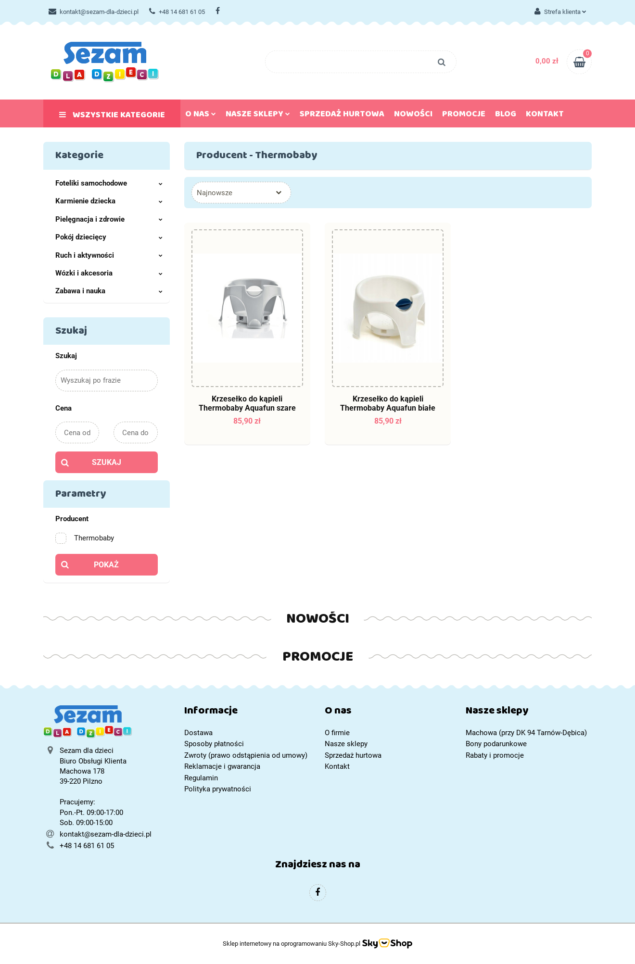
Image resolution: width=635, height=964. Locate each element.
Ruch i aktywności (109, 255)
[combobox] (241, 192)
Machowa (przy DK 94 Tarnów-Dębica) (526, 732)
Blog (505, 115)
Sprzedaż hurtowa (342, 115)
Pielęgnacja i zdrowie (109, 219)
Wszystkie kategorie (112, 116)
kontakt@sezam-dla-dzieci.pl (94, 11)
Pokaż (106, 564)
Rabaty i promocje (495, 755)
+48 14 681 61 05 (177, 11)
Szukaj (106, 462)
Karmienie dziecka (109, 201)
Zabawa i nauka (109, 291)
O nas (200, 115)
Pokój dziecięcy (109, 237)
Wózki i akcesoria (109, 273)
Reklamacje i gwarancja (222, 766)
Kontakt (545, 115)
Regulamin (201, 778)
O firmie (337, 732)
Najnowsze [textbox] (214, 192)
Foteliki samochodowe (109, 183)
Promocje (463, 115)
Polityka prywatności (217, 789)
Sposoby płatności (214, 743)
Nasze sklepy (258, 115)
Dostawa (198, 732)
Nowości (413, 115)
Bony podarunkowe (496, 743)
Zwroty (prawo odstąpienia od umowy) (245, 755)
